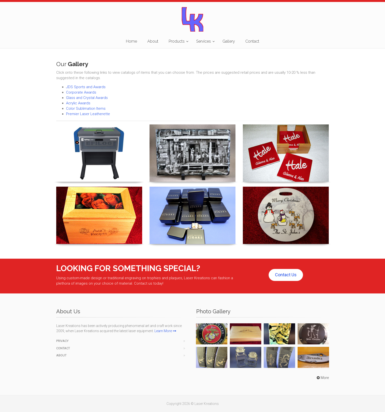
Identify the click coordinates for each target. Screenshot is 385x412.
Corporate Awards (81, 92)
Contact (252, 41)
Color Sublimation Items (86, 108)
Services (203, 41)
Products (177, 41)
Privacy (62, 341)
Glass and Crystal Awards (87, 98)
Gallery (228, 41)
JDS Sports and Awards (86, 87)
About (152, 41)
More (322, 378)
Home (131, 41)
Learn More (165, 331)
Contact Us (286, 274)
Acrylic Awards (78, 103)
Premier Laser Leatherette (88, 114)
